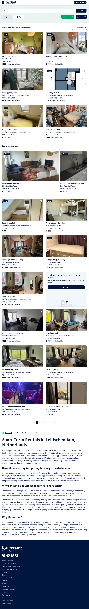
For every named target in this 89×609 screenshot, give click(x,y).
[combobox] (38, 10)
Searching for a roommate (11, 566)
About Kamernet (7, 561)
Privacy (4, 572)
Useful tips (5, 586)
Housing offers (80, 2)
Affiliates (5, 592)
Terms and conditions (9, 569)
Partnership (6, 595)
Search (81, 11)
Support (5, 584)
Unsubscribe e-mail (8, 589)
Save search (66, 287)
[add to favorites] (40, 34)
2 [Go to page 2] (39, 422)
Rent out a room (7, 601)
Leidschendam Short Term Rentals (27, 433)
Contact (4, 581)
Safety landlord (7, 604)
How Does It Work (8, 578)
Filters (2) (81, 17)
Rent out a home (7, 598)
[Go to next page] (54, 422)
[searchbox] (40, 11)
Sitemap (5, 575)
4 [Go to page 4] (44, 422)
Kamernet (7, 433)
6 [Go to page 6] (49, 422)
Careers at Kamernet (9, 564)
